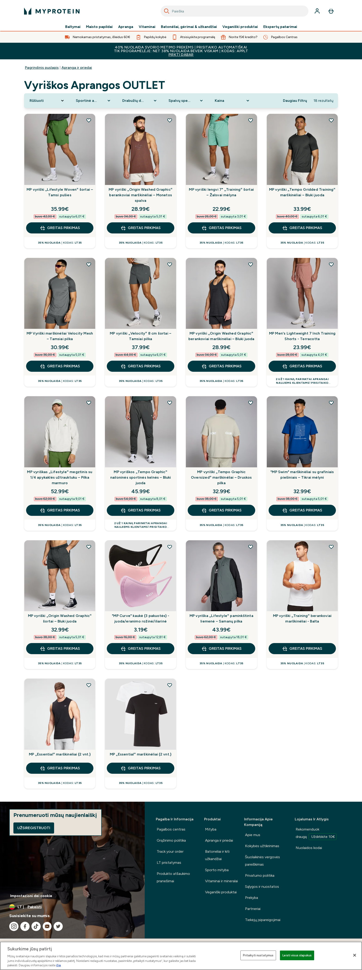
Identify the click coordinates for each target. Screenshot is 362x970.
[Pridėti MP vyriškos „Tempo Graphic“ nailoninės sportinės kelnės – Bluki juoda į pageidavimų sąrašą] (169, 402)
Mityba (210, 829)
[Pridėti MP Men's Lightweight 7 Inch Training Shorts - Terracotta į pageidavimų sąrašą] (331, 264)
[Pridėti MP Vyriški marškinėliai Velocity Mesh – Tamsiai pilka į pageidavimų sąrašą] (88, 264)
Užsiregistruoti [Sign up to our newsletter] (33, 828)
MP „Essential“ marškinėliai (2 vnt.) (60, 754)
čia (58, 965)
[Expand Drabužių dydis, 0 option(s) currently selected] (140, 100)
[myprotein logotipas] (52, 11)
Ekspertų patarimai (280, 27)
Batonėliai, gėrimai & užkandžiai (189, 27)
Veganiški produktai (240, 27)
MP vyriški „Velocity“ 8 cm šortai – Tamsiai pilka (140, 336)
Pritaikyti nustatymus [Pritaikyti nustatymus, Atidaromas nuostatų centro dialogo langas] (258, 955)
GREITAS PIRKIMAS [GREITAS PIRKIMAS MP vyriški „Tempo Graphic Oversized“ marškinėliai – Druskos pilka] (221, 510)
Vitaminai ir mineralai (221, 881)
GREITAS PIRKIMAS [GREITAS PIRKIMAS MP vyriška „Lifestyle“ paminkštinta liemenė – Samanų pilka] (221, 648)
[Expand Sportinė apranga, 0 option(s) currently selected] (93, 100)
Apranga (125, 27)
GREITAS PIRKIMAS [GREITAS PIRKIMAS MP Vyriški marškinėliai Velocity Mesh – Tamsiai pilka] (60, 366)
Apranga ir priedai (76, 67)
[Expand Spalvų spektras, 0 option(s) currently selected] (186, 100)
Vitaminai (147, 27)
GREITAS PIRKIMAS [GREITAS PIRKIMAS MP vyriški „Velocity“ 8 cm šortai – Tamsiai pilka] (140, 366)
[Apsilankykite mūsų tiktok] (36, 926)
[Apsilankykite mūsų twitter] (58, 926)
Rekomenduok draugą (316, 833)
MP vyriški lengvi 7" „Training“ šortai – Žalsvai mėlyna (221, 192)
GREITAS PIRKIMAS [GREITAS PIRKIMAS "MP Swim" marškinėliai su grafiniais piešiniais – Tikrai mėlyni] (302, 510)
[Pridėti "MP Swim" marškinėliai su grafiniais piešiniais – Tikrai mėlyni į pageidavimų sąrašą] (331, 402)
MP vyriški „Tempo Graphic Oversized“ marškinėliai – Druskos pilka (221, 477)
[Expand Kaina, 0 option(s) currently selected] (232, 100)
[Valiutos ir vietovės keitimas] (72, 907)
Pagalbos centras (171, 829)
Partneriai (253, 909)
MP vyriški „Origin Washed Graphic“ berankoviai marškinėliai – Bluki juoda (221, 336)
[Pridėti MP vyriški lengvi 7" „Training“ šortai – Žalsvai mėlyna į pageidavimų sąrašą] (250, 120)
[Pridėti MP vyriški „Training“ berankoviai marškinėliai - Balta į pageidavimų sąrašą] (331, 546)
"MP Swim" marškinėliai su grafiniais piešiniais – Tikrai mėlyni (302, 475)
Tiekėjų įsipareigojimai (262, 920)
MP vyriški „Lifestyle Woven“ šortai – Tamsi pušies (60, 192)
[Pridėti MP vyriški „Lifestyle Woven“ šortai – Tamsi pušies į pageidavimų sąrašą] (88, 120)
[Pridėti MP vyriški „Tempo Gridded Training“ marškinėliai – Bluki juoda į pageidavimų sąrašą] (331, 120)
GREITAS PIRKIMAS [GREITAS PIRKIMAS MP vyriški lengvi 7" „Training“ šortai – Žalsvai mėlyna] (221, 228)
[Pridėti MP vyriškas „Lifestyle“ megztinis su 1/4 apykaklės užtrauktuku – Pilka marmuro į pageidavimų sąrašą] (88, 402)
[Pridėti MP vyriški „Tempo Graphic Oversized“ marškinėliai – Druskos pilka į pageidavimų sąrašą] (250, 402)
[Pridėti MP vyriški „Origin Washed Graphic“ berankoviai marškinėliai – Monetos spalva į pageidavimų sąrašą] (169, 120)
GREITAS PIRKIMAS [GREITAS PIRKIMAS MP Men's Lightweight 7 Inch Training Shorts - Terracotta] (302, 366)
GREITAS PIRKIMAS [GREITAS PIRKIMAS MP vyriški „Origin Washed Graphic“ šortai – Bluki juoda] (60, 648)
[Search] (166, 11)
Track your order (170, 851)
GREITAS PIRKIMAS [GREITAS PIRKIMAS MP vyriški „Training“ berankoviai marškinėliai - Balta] (302, 648)
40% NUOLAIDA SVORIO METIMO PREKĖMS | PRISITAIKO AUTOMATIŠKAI (181, 51)
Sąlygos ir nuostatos (262, 886)
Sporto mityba (217, 870)
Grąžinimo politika (171, 840)
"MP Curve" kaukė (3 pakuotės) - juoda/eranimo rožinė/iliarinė (140, 618)
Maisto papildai (99, 27)
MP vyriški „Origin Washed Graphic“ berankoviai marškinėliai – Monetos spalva (140, 195)
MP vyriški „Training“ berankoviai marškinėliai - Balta (302, 618)
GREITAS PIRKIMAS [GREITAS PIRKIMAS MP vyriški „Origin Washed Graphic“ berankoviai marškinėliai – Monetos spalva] (140, 228)
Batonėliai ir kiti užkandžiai (217, 855)
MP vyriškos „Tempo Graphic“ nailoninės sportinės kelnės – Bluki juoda (140, 477)
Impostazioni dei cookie (31, 896)
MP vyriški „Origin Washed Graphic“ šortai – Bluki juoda (60, 618)
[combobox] (234, 11)
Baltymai (72, 27)
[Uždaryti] (355, 955)
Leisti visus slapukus (297, 955)
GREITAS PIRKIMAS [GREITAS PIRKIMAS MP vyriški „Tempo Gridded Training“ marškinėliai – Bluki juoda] (302, 228)
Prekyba (251, 897)
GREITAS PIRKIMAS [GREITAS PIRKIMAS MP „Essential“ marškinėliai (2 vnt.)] (60, 768)
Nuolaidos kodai (309, 848)
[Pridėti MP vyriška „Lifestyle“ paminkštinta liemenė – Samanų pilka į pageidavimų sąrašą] (250, 546)
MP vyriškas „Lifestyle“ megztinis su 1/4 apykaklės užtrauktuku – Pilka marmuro (59, 477)
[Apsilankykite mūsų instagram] (13, 926)
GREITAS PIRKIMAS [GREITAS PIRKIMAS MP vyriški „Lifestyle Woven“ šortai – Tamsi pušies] (60, 228)
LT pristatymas (169, 862)
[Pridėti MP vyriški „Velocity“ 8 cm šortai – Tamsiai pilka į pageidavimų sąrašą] (169, 264)
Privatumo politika (259, 875)
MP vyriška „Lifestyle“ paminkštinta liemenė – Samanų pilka (221, 618)
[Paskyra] (317, 11)
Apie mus (252, 835)
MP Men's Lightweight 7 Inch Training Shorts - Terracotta (302, 336)
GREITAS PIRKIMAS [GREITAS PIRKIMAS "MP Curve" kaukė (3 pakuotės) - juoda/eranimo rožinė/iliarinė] (140, 648)
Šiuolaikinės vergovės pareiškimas (262, 861)
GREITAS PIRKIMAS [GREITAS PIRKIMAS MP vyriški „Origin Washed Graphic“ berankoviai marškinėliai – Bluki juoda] (221, 366)
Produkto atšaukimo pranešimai (173, 877)
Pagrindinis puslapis (42, 67)
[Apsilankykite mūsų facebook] (25, 926)
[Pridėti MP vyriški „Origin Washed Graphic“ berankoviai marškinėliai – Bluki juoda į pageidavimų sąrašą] (250, 264)
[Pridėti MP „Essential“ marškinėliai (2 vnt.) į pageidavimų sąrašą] (88, 685)
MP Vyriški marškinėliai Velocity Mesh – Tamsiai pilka (60, 336)
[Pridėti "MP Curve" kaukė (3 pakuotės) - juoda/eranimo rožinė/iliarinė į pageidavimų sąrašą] (169, 546)
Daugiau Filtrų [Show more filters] (295, 100)
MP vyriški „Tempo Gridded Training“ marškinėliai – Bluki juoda (302, 192)
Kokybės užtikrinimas (262, 846)
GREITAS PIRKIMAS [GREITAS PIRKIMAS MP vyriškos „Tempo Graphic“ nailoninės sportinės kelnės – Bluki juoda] (140, 510)
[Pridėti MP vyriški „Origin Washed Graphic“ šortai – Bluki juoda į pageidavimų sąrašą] (88, 546)
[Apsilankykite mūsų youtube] (47, 926)
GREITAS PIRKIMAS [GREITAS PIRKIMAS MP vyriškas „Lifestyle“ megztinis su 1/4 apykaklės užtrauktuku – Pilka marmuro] (60, 510)
